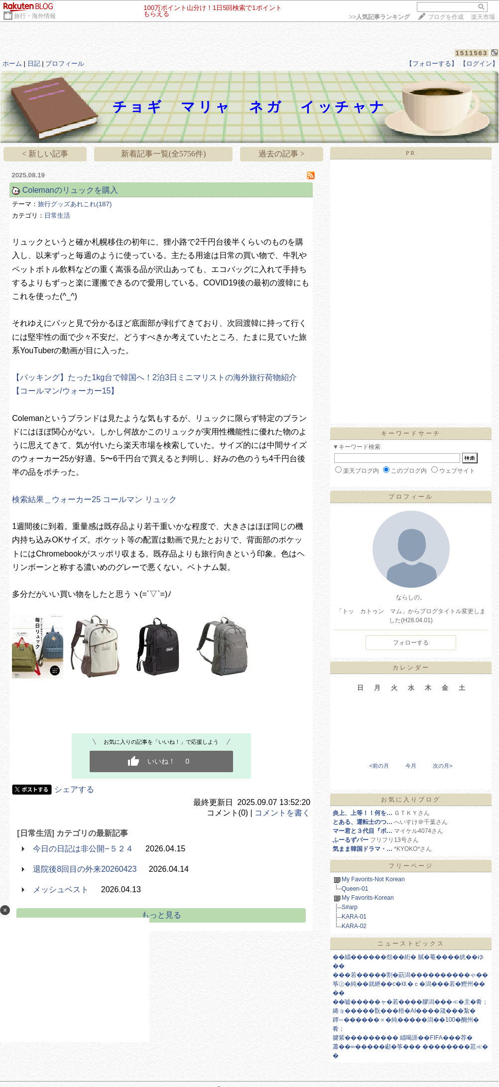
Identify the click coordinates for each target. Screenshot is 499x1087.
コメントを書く (282, 813)
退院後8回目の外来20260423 (84, 869)
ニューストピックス (411, 943)
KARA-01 (354, 916)
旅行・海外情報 (35, 15)
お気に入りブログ (411, 799)
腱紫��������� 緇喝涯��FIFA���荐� (403, 1037)
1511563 (472, 53)
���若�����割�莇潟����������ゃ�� (410, 974)
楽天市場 (483, 16)
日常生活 (57, 215)
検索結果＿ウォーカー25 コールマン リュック (94, 499)
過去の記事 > (281, 153)
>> (379, 16)
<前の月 (378, 766)
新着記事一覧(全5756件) (163, 153)
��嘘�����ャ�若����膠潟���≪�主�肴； (410, 1001)
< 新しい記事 (45, 153)
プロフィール (64, 63)
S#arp (350, 907)
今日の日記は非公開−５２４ (83, 848)
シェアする (74, 789)
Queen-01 (355, 888)
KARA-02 (354, 926)
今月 (410, 766)
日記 (33, 63)
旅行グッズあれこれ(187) (75, 204)
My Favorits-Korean (368, 897)
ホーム (12, 63)
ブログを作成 (446, 16)
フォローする (411, 642)
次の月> (442, 766)
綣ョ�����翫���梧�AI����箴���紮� (404, 1010)
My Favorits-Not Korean (373, 879)
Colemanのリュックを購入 (70, 190)
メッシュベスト (61, 889)
